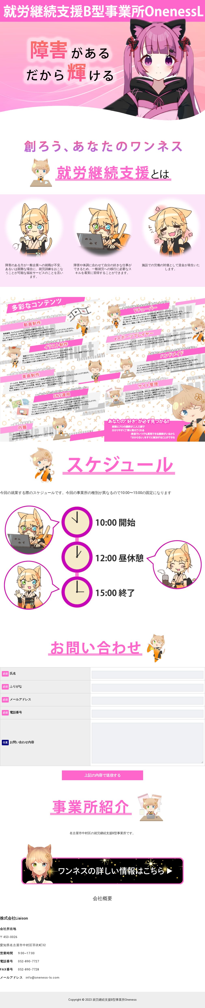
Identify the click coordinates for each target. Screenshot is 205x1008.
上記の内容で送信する (102, 775)
